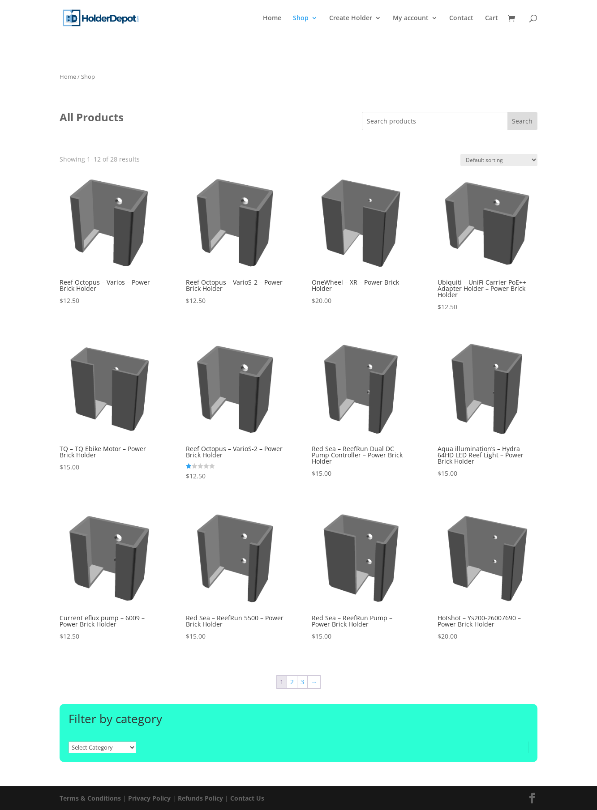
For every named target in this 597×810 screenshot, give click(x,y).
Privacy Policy (149, 798)
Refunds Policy (200, 798)
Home (272, 18)
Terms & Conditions (90, 798)
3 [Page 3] (302, 682)
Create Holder (350, 18)
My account (411, 18)
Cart (491, 18)
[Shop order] (498, 160)
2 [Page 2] (292, 682)
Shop (301, 18)
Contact (461, 18)
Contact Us (247, 798)
